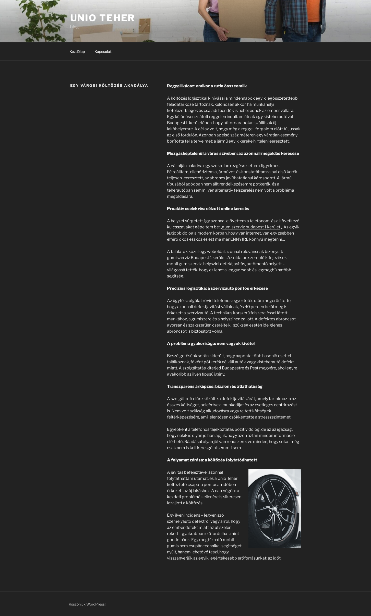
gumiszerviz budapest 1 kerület (251, 227)
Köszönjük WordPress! (87, 604)
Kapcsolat (103, 51)
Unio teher (102, 18)
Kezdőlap (77, 51)
